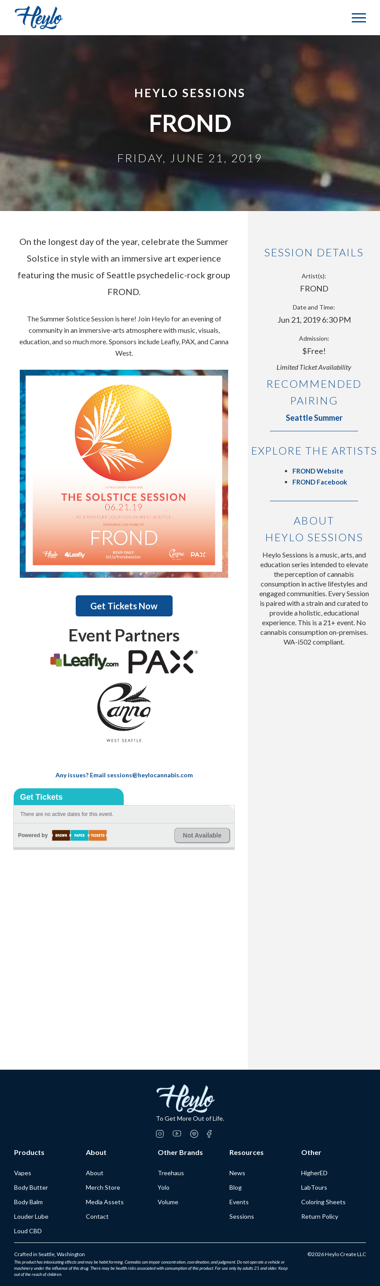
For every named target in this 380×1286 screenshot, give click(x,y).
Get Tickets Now (124, 606)
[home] (38, 17)
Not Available (202, 835)
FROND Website (317, 471)
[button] (359, 17)
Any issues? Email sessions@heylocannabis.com (124, 775)
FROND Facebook (319, 482)
